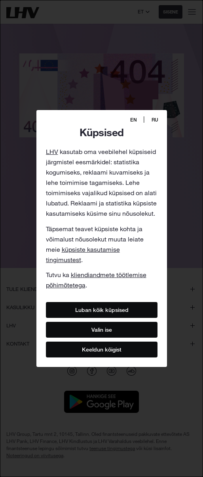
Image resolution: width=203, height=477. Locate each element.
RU (155, 120)
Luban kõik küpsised (101, 310)
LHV (52, 152)
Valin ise (101, 329)
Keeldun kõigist (101, 349)
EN (133, 120)
